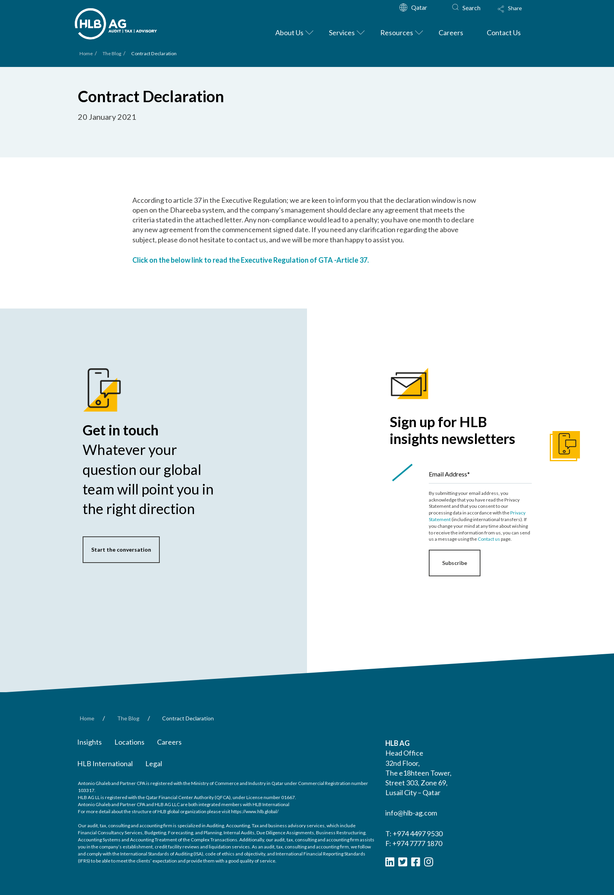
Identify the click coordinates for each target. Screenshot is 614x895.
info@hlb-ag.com (411, 812)
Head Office (404, 753)
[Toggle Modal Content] (517, 14)
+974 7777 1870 (417, 843)
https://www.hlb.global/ (254, 811)
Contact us (489, 539)
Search (471, 7)
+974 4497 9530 (417, 833)
